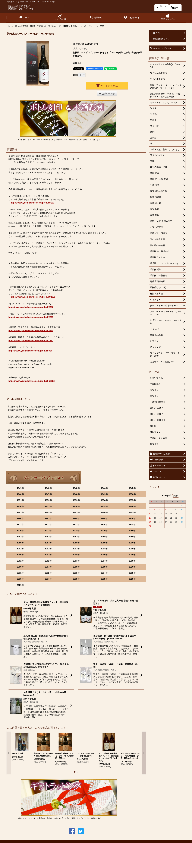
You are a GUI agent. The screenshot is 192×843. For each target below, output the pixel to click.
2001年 (20, 561)
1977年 (48, 530)
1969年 (104, 518)
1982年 (48, 536)
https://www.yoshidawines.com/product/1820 (31, 340)
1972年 (48, 524)
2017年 (48, 579)
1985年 (132, 536)
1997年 (48, 554)
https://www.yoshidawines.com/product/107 (32, 203)
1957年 (48, 506)
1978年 (76, 530)
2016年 (20, 579)
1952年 (48, 500)
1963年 (76, 512)
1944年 (104, 488)
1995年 (132, 548)
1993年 (76, 548)
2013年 (76, 573)
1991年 (20, 548)
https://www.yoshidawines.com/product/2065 (33, 297)
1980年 (132, 530)
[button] (96, 18)
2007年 (48, 567)
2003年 (76, 561)
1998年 (76, 554)
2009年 (104, 567)
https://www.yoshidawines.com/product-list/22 (32, 381)
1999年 (104, 554)
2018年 (76, 579)
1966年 (20, 518)
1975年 (132, 524)
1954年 (104, 500)
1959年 (104, 506)
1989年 (104, 543)
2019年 (104, 579)
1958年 (76, 506)
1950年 (132, 494)
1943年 (76, 488)
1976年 (20, 530)
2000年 (132, 554)
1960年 (132, 506)
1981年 (20, 536)
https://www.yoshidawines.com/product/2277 (31, 307)
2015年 (132, 573)
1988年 (76, 543)
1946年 (20, 494)
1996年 (20, 554)
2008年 (76, 567)
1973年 (76, 524)
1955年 (132, 500)
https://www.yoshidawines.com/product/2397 (31, 330)
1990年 (132, 543)
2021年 (20, 585)
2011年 (20, 573)
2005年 (132, 561)
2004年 (104, 561)
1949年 (104, 494)
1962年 (48, 512)
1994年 (104, 548)
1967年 (48, 518)
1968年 (76, 518)
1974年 (104, 524)
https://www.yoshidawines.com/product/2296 (31, 317)
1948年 (76, 494)
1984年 (104, 536)
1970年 (132, 518)
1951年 (20, 500)
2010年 (132, 567)
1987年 (48, 543)
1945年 (132, 488)
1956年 (20, 506)
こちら (97, 139)
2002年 (48, 561)
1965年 (132, 512)
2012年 (48, 573)
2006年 (20, 567)
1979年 (104, 530)
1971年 (20, 524)
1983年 (76, 536)
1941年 (20, 488)
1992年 (48, 548)
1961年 (20, 512)
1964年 (104, 512)
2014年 (104, 573)
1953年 (76, 500)
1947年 (48, 494)
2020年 (132, 579)
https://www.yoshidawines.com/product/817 (30, 351)
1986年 (20, 543)
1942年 (48, 488)
